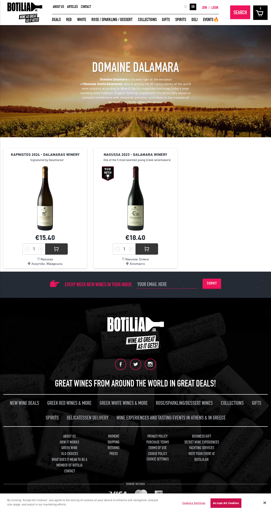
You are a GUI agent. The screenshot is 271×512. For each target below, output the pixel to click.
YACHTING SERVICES (201, 448)
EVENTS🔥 (211, 19)
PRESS (114, 453)
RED (69, 19)
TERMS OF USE (157, 448)
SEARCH (240, 12)
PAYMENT (113, 436)
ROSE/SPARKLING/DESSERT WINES (184, 403)
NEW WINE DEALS (24, 403)
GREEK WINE (69, 448)
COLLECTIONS (147, 19)
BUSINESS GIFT (201, 436)
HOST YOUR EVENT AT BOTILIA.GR (202, 456)
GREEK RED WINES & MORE (69, 403)
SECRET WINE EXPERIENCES (201, 442)
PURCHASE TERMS (157, 442)
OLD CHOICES (69, 453)
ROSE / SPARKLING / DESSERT (112, 19)
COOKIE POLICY (157, 453)
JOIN (204, 8)
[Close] (264, 503)
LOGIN (214, 8)
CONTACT (86, 7)
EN (193, 7)
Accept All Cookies (226, 503)
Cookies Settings (193, 503)
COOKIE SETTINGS (158, 459)
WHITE (81, 19)
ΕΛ (185, 7)
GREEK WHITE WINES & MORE (124, 403)
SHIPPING (113, 442)
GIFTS (166, 19)
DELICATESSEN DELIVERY (87, 418)
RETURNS (113, 448)
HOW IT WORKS (69, 442)
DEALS (56, 19)
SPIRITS (180, 19)
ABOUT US (58, 7)
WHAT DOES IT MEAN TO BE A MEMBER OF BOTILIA (69, 462)
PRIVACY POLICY (157, 436)
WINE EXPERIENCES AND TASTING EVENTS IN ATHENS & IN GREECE (171, 418)
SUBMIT (212, 283)
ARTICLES (72, 7)
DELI (195, 19)
